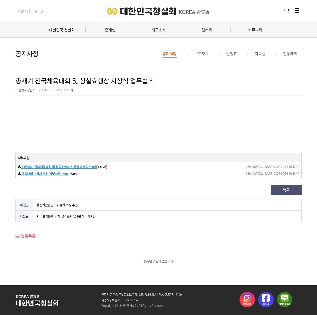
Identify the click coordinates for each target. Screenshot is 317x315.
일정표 (231, 53)
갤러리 (207, 30)
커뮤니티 (255, 30)
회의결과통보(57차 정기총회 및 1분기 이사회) (65, 216)
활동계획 (290, 53)
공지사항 (169, 53)
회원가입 (24, 11)
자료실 (260, 53)
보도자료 (201, 53)
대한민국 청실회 (62, 30)
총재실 (110, 30)
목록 (286, 190)
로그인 (39, 11)
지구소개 (158, 30)
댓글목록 (25, 236)
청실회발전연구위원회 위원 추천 (57, 205)
